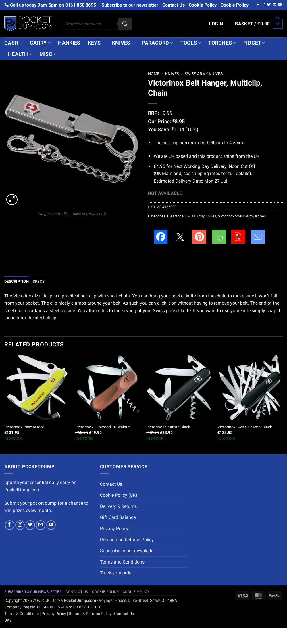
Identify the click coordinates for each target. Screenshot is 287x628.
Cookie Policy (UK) (118, 495)
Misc (47, 54)
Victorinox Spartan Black (168, 427)
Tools (190, 43)
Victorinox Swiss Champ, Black (244, 427)
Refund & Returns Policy (90, 613)
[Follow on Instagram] (263, 5)
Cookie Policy (203, 5)
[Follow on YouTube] (280, 5)
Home (153, 73)
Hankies (69, 43)
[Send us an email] (274, 5)
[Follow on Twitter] (269, 5)
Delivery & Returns (118, 506)
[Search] (125, 24)
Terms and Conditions (122, 562)
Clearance (175, 216)
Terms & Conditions (21, 613)
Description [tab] (16, 281)
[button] (216, 24)
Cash (13, 43)
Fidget (254, 43)
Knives (123, 43)
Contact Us (173, 5)
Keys (96, 43)
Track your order (116, 573)
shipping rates (205, 173)
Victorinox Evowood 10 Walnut (102, 427)
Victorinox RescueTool (24, 427)
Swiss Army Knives (204, 73)
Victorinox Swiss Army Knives (242, 216)
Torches (222, 43)
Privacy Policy (114, 528)
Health (20, 54)
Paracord (157, 43)
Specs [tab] (39, 281)
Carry (40, 43)
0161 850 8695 (80, 5)
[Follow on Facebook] (258, 5)
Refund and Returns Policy (127, 539)
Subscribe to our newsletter (129, 5)
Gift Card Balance (118, 517)
